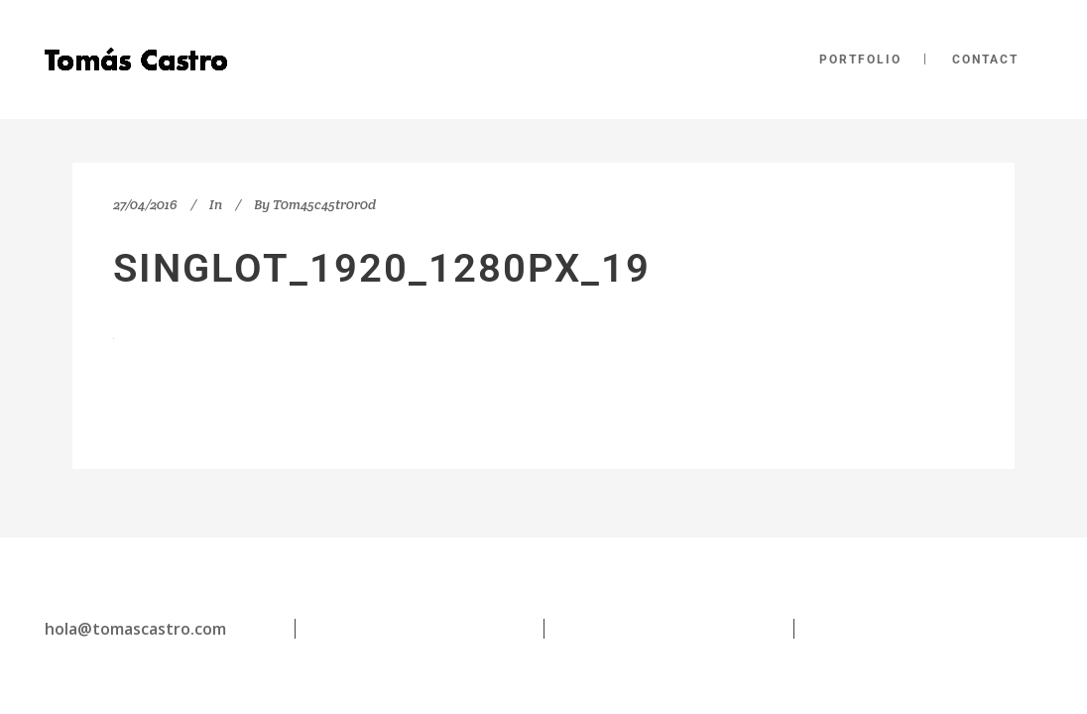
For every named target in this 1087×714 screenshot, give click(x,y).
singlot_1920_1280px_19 (382, 268)
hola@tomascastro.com (135, 629)
